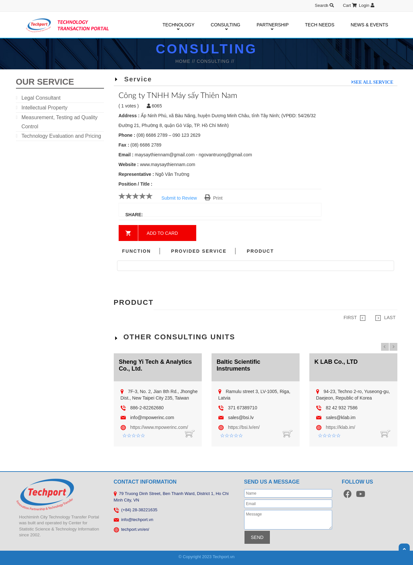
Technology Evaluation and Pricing (61, 136)
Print (214, 198)
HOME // (186, 61)
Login (366, 5)
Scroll (404, 549)
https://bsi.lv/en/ (243, 427)
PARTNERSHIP (272, 25)
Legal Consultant (41, 98)
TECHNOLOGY (179, 25)
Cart (350, 5)
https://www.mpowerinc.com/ (159, 427)
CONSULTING (226, 25)
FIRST (354, 318)
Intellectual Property (44, 107)
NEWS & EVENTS (369, 24)
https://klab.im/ (340, 427)
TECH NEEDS (319, 24)
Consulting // (215, 61)
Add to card (162, 233)
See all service (373, 82)
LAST (385, 318)
